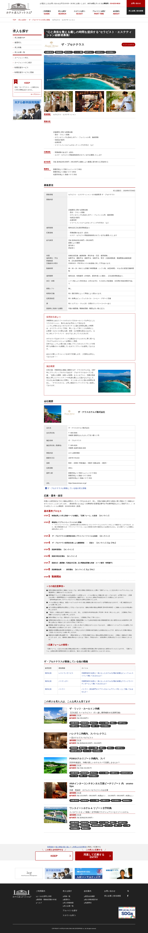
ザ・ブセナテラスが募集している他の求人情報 (65, 488)
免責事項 (88, 903)
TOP (14, 20)
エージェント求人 (21, 59)
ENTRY (94, 856)
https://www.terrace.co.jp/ (77, 483)
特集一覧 (67, 896)
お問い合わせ (109, 891)
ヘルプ (39, 903)
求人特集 (18, 49)
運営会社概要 (90, 896)
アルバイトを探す (98, 11)
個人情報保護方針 (91, 899)
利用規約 (50, 847)
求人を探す (62, 11)
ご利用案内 (47, 11)
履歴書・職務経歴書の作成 (46, 899)
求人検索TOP (20, 39)
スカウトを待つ (79, 11)
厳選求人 (18, 44)
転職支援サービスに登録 (24, 74)
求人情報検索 (69, 903)
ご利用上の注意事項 (79, 847)
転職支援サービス (21, 69)
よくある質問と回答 (44, 896)
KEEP (54, 855)
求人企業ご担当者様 (136, 11)
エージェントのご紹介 (23, 64)
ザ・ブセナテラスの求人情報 (39, 20)
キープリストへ (35, 95)
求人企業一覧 (20, 54)
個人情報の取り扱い (62, 847)
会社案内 (116, 11)
